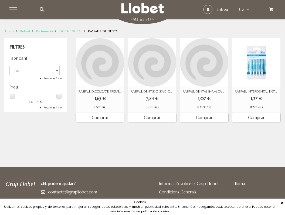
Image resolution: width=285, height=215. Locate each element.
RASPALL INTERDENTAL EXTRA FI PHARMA (257, 91)
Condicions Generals (177, 191)
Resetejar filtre (52, 78)
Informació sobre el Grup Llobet (189, 183)
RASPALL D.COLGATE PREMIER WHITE (101, 91)
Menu (14, 9)
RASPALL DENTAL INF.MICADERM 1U (205, 91)
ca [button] (244, 9)
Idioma (238, 183)
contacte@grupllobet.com (72, 191)
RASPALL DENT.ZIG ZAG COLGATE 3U (153, 91)
